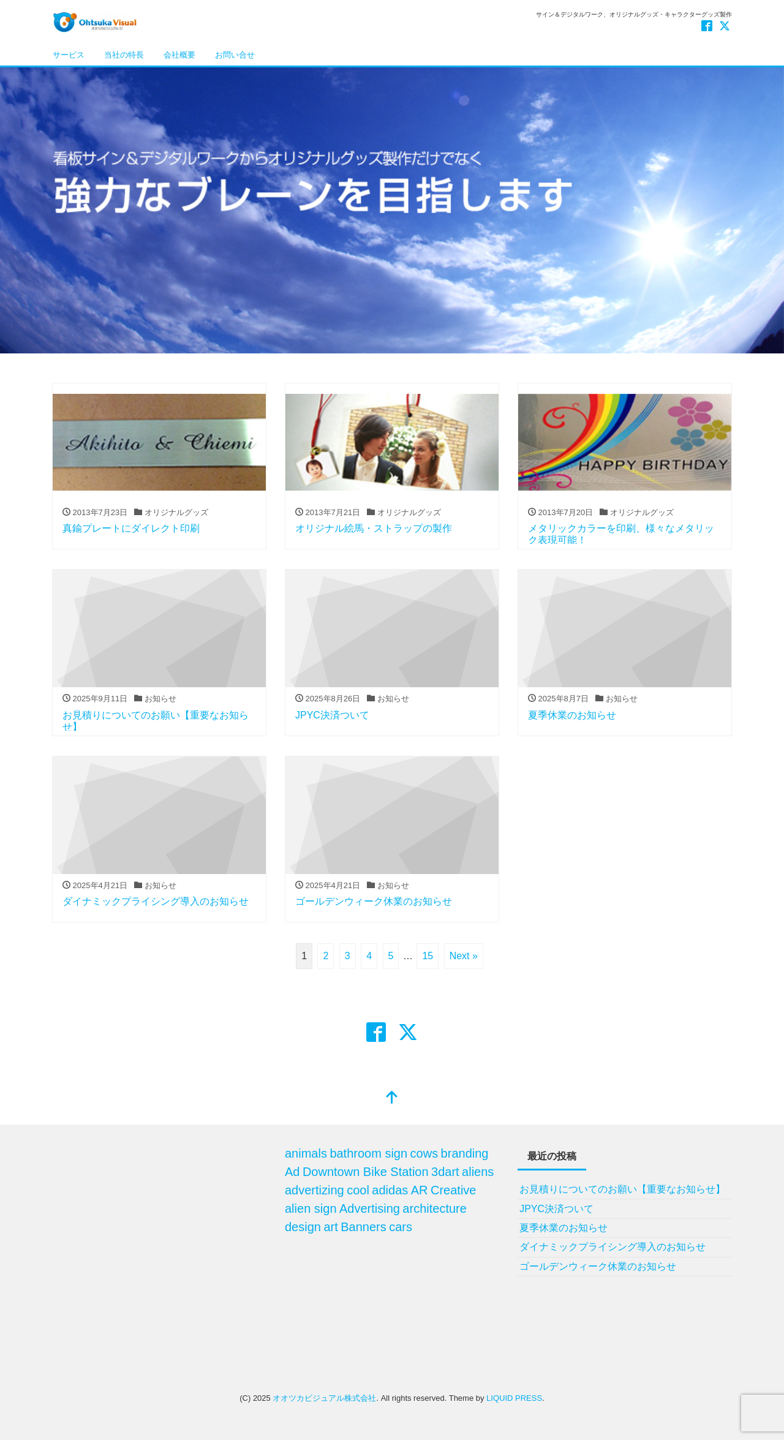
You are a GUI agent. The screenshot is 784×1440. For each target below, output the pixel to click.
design (303, 1227)
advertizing (314, 1190)
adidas (390, 1190)
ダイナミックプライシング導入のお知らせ (612, 1247)
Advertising (369, 1208)
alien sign (311, 1208)
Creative (453, 1190)
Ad (292, 1171)
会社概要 (179, 54)
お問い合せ (235, 54)
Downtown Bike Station (366, 1171)
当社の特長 (124, 54)
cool (358, 1190)
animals (306, 1153)
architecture (434, 1208)
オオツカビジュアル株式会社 (324, 1398)
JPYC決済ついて (556, 1209)
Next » (464, 956)
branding (465, 1153)
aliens (478, 1171)
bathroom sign (368, 1153)
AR (419, 1190)
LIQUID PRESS (514, 1398)
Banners (363, 1227)
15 (427, 956)
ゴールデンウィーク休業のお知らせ (597, 1266)
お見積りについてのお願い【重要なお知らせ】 (622, 1189)
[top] (392, 1098)
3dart (445, 1171)
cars (400, 1227)
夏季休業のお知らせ (563, 1228)
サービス (69, 54)
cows (424, 1153)
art (330, 1227)
